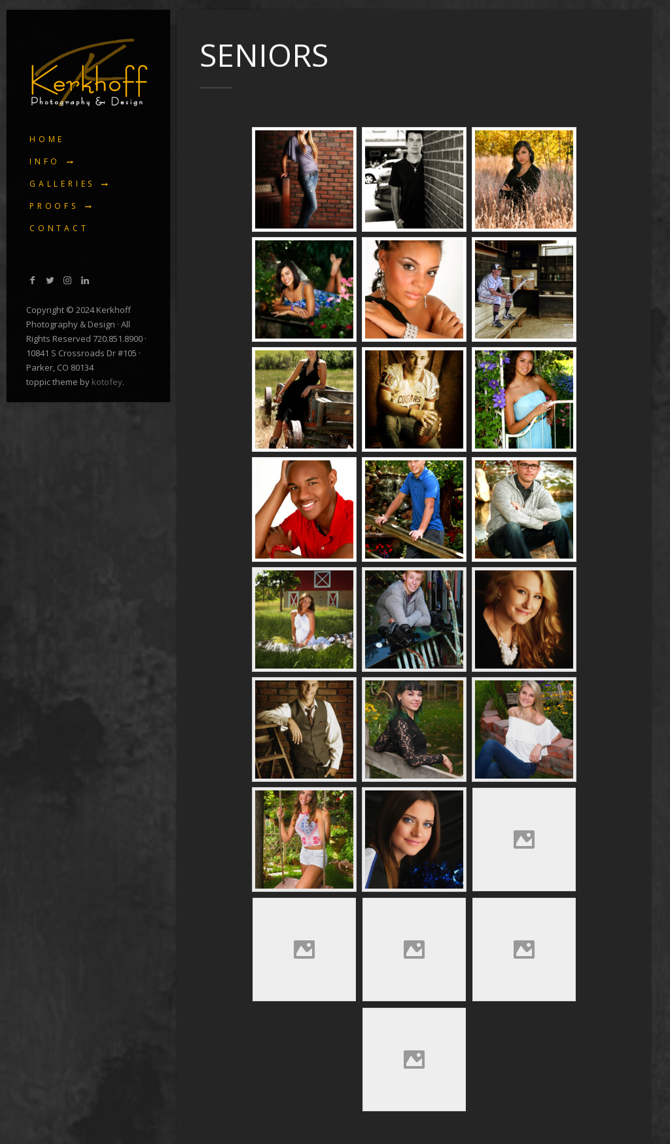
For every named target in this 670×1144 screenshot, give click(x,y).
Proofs (54, 206)
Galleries (62, 183)
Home (47, 139)
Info (44, 161)
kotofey (107, 382)
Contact (59, 228)
